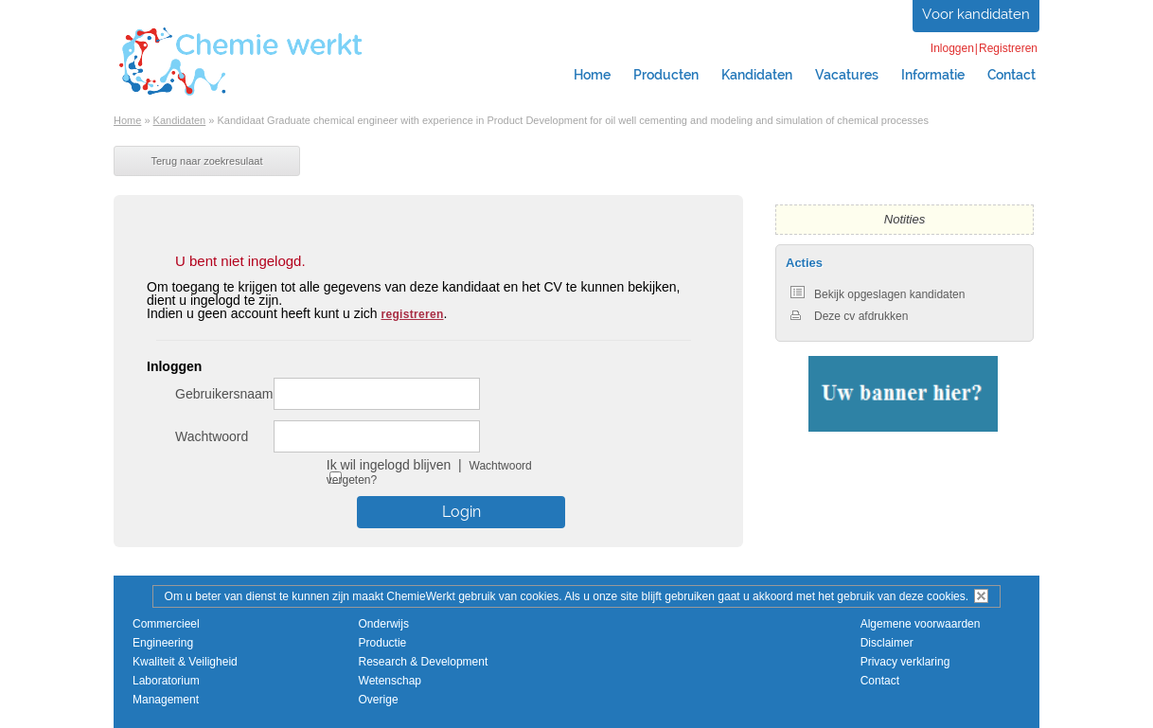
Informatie (933, 74)
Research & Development (423, 661)
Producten (666, 74)
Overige (379, 699)
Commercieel (166, 623)
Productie (383, 642)
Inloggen (952, 48)
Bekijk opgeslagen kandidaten (877, 294)
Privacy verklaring (905, 661)
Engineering (163, 642)
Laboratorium (166, 680)
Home (592, 74)
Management (166, 699)
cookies (946, 596)
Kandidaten (756, 74)
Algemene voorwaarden (920, 623)
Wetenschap (390, 680)
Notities (904, 219)
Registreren (1008, 48)
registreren (412, 314)
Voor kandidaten (976, 14)
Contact (1011, 74)
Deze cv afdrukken (849, 316)
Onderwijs (384, 623)
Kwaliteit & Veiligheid (185, 661)
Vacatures (846, 74)
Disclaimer (887, 642)
